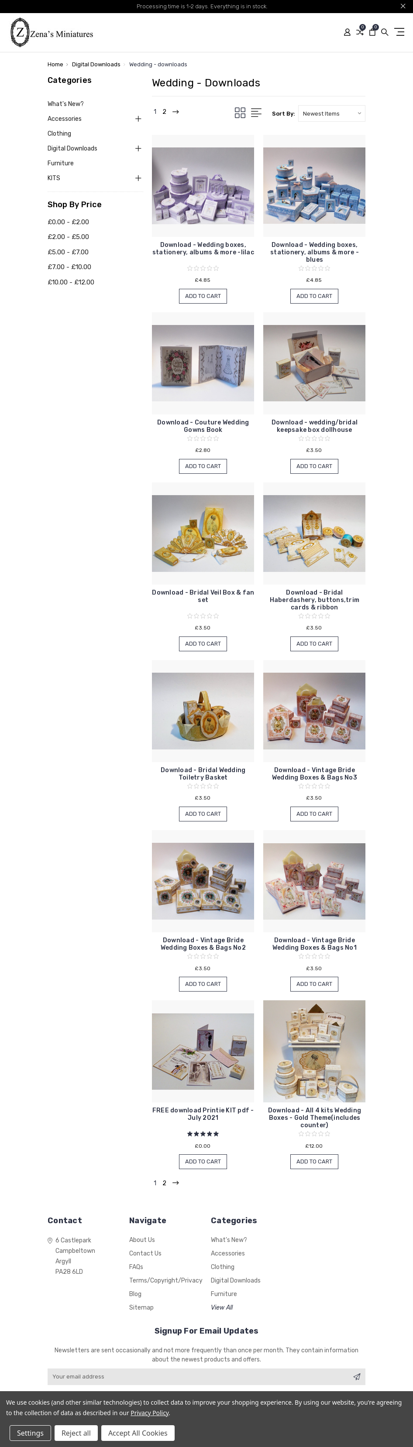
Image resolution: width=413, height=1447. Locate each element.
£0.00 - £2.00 (68, 222)
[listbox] (331, 113)
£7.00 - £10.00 (69, 267)
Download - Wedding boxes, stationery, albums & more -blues (314, 252)
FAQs (136, 1267)
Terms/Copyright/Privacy (166, 1280)
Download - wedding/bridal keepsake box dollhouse (315, 426)
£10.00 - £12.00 (71, 282)
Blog (135, 1294)
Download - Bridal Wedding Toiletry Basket (203, 773)
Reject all (76, 1433)
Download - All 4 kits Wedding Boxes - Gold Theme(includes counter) (314, 1118)
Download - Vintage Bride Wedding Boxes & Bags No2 (203, 944)
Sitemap (141, 1307)
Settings (30, 1433)
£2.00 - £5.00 (68, 237)
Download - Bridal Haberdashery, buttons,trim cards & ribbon (315, 600)
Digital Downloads (72, 148)
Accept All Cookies (138, 1433)
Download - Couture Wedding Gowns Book (203, 426)
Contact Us (145, 1253)
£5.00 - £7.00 (68, 252)
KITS (54, 178)
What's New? (66, 104)
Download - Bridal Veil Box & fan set (203, 596)
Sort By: (283, 113)
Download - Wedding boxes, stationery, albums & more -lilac (203, 248)
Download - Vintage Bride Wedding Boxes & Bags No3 (314, 773)
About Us (142, 1240)
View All (222, 1307)
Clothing (59, 133)
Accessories (65, 119)
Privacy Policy (150, 1413)
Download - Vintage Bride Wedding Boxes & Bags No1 (314, 944)
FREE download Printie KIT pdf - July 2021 (203, 1114)
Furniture (61, 163)
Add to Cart (203, 296)
